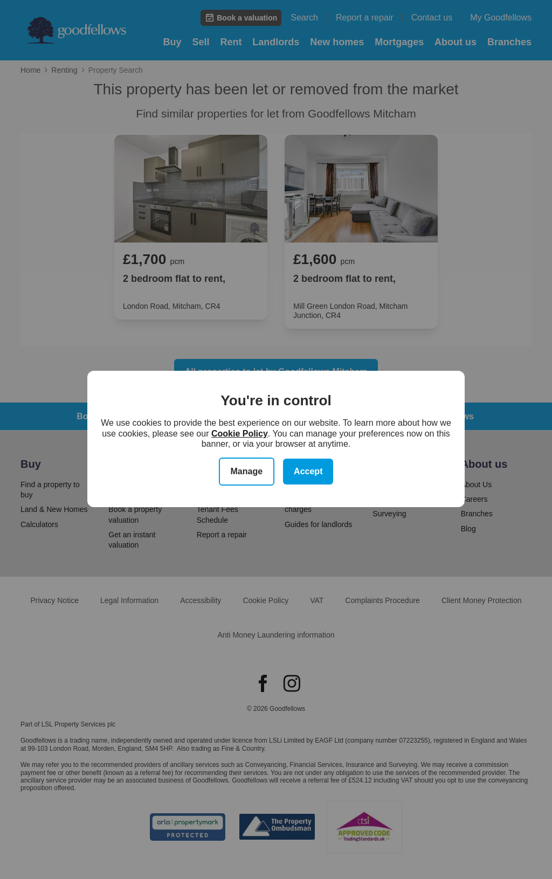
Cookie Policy (239, 433)
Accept (308, 471)
